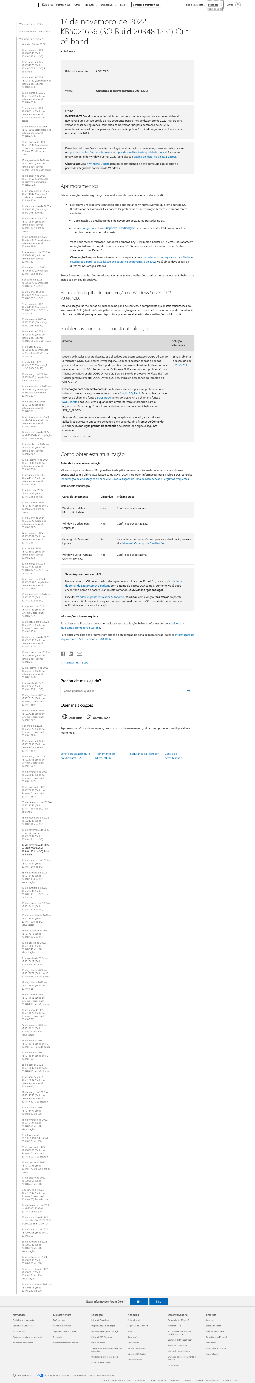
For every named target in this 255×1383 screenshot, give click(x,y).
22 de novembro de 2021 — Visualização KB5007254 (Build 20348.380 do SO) (36, 1220)
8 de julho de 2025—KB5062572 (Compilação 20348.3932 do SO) (35, 283)
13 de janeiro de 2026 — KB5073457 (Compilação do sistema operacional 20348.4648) (35, 180)
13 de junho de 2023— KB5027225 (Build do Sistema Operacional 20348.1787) (34, 715)
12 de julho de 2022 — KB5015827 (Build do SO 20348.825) (35, 985)
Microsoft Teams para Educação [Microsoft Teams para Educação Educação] (105, 1331)
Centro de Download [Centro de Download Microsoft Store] (62, 1325)
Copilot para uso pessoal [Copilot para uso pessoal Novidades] (23, 1325)
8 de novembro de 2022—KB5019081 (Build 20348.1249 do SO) (36, 863)
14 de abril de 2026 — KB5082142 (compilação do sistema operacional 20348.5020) (36, 82)
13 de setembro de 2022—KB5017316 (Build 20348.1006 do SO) (36, 933)
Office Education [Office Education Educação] (98, 1342)
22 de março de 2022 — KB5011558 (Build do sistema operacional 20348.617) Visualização (35, 1097)
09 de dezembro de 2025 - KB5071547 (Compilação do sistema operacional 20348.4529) (36, 195)
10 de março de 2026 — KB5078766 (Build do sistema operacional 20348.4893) (35, 97)
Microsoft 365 (63, 4)
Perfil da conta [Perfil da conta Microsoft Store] (59, 1320)
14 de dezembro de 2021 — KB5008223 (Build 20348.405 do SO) (35, 1208)
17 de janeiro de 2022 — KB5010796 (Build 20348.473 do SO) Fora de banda (36, 1167)
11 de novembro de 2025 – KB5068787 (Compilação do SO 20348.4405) (36, 209)
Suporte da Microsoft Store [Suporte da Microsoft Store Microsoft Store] (64, 1331)
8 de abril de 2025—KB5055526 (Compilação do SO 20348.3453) (35, 365)
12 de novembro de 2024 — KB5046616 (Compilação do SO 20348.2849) (37, 435)
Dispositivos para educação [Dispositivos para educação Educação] (103, 1325)
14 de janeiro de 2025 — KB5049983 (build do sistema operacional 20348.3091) (35, 406)
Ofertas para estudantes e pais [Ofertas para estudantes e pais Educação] (104, 1356)
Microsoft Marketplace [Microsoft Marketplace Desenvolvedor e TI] (177, 1345)
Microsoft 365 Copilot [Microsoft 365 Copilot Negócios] (137, 1354)
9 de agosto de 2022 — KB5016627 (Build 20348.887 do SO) (34, 961)
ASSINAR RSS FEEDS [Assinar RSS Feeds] (76, 662)
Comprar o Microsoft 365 (146, 4)
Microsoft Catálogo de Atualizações (143, 543)
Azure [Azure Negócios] (130, 1331)
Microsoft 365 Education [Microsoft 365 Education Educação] (101, 1337)
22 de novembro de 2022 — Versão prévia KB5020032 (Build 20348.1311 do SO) (35, 834)
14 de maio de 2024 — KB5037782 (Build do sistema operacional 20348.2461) (34, 537)
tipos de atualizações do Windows (89, 152)
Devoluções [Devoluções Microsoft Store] (58, 1337)
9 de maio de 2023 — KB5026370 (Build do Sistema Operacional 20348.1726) (33, 730)
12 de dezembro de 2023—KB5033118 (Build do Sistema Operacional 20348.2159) (37, 626)
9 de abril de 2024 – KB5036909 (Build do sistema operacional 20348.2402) (33, 553)
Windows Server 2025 (31, 24)
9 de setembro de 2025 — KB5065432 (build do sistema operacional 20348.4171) (36, 257)
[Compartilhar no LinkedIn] (69, 653)
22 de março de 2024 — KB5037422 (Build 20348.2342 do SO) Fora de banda (35, 568)
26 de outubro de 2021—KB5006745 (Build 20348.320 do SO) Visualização (36, 1246)
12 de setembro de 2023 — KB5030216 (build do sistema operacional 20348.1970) (37, 672)
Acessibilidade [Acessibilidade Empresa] (212, 1354)
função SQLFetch (130, 393)
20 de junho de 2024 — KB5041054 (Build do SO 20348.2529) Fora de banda (35, 507)
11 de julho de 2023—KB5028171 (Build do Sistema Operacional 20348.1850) (34, 700)
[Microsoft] (25, 5)
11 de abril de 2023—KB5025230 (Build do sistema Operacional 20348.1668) (33, 745)
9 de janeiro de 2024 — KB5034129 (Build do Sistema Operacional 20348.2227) (34, 611)
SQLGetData (69, 402)
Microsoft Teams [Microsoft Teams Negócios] (135, 1359)
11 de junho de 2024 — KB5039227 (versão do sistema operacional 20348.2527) (35, 522)
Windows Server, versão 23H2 (35, 31)
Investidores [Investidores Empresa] (211, 1342)
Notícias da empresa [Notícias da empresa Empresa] (215, 1331)
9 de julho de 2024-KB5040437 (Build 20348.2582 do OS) (32, 493)
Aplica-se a (69, 51)
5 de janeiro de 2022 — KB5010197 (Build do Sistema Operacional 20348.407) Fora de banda (36, 1194)
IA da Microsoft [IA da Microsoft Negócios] (134, 1320)
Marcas (188, 1380)
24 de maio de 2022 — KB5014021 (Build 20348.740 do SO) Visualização (34, 1030)
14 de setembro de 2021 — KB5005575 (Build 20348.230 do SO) (37, 1287)
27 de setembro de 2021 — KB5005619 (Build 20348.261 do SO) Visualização (37, 1273)
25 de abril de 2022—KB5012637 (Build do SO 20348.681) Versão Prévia (36, 1068)
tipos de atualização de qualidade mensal (142, 152)
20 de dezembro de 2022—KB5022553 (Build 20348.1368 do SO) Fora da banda (37, 807)
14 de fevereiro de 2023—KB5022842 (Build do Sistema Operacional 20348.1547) (36, 776)
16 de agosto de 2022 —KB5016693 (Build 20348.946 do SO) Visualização (35, 947)
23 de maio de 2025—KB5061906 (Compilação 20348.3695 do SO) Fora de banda (35, 308)
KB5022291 (180, 365)
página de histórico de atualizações (155, 156)
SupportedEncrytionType (119, 228)
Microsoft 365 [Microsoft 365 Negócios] (133, 1342)
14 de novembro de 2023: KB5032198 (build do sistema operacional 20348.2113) (36, 642)
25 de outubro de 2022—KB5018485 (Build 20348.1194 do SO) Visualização (36, 877)
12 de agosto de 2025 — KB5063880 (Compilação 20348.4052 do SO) (35, 270)
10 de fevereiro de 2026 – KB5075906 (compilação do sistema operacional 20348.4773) (36, 131)
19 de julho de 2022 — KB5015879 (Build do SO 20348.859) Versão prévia (36, 973)
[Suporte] (47, 5)
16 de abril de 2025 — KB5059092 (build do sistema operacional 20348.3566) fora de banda (36, 336)
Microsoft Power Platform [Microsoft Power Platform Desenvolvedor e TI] (179, 1351)
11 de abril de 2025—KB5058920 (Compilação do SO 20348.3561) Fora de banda (35, 351)
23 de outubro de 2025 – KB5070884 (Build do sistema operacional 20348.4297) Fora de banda (35, 225)
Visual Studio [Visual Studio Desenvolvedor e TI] (173, 1365)
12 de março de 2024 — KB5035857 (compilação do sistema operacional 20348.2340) (36, 583)
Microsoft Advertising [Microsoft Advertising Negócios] (137, 1348)
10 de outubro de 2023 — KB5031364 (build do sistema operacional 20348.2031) (36, 657)
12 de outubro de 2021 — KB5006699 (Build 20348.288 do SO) (36, 1260)
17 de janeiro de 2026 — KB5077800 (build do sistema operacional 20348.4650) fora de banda (36, 165)
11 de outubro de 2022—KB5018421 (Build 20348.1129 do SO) (36, 906)
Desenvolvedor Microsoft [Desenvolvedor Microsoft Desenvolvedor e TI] (178, 1320)
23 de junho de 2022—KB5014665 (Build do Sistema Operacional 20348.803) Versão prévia (36, 999)
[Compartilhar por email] (77, 653)
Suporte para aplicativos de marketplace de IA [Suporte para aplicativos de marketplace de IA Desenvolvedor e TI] (179, 1332)
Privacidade (140, 1380)
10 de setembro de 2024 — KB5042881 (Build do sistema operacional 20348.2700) (37, 464)
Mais (122, 4)
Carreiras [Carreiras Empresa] (210, 1320)
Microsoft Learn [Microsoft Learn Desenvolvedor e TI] (174, 1325)
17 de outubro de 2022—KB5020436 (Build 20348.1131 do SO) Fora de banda (36, 892)
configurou (87, 228)
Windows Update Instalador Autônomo (100, 597)
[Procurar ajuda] (215, 4)
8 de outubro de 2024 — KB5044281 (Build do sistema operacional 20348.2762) (35, 449)
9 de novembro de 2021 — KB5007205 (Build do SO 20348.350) (36, 1232)
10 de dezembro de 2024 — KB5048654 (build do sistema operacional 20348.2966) (35, 421)
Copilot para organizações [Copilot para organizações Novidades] (24, 1320)
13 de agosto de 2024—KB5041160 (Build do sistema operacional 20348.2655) (35, 479)
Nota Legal (175, 1380)
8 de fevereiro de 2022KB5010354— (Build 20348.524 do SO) (35, 1138)
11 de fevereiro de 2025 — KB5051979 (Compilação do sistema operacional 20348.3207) (36, 391)
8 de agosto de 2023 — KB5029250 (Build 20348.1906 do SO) (34, 686)
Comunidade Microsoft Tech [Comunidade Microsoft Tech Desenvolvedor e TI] (180, 1339)
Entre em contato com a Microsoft (115, 1380)
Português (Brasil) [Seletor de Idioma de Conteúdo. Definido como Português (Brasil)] (25, 1375)
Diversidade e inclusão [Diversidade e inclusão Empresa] (216, 1348)
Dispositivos (107, 4)
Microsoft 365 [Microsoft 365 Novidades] (19, 1331)
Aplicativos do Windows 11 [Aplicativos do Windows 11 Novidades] (24, 1342)
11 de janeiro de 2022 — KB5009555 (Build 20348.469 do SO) (35, 1181)
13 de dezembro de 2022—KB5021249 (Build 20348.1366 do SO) (37, 821)
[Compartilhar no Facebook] (63, 653)
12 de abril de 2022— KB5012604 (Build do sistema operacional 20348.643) (33, 1081)
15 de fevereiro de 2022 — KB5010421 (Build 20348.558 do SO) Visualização (36, 1124)
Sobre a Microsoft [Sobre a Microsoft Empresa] (213, 1325)
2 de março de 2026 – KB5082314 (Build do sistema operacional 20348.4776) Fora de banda (34, 114)
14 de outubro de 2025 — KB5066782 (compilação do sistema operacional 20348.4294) (36, 241)
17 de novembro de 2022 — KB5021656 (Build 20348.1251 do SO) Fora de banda (35, 849)
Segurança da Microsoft (144, 753)
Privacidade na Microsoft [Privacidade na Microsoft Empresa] (216, 1337)
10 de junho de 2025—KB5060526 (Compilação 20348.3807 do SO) (35, 295)
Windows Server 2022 (31, 38)
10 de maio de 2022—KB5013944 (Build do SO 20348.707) (35, 1055)
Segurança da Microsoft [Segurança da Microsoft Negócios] (138, 1325)
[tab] (73, 717)
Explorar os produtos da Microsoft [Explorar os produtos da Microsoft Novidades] (27, 1337)
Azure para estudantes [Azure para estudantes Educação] (101, 1362)
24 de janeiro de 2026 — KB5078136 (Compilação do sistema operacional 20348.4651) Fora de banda (35, 148)
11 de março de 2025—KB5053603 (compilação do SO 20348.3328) (36, 377)
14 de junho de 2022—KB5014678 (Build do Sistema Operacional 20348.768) (34, 1014)
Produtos (89, 4)
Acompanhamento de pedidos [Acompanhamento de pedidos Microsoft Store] (66, 1342)
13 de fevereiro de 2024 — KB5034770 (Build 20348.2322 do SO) (36, 597)
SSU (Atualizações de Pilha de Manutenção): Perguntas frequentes (148, 479)
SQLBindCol (104, 397)
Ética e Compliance (157, 1380)
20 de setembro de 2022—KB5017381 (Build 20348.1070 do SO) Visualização (36, 920)
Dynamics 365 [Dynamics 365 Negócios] (134, 1337)
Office (77, 4)
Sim (139, 1301)
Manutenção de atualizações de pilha (83, 479)
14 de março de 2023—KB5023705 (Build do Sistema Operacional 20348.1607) (34, 761)
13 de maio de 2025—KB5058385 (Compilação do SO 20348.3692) (35, 322)
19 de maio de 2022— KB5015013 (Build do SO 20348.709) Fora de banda (36, 1043)
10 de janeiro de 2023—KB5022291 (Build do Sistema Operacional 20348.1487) (35, 791)
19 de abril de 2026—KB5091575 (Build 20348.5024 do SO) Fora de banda (35, 66)
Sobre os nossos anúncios (207, 1380)
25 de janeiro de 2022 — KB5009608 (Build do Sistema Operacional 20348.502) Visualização (35, 1151)
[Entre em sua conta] (233, 5)
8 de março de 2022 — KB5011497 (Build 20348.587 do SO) (34, 1110)
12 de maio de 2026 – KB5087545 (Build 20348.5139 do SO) (34, 53)
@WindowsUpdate (97, 163)
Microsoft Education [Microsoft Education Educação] (100, 1320)
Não (158, 1301)
